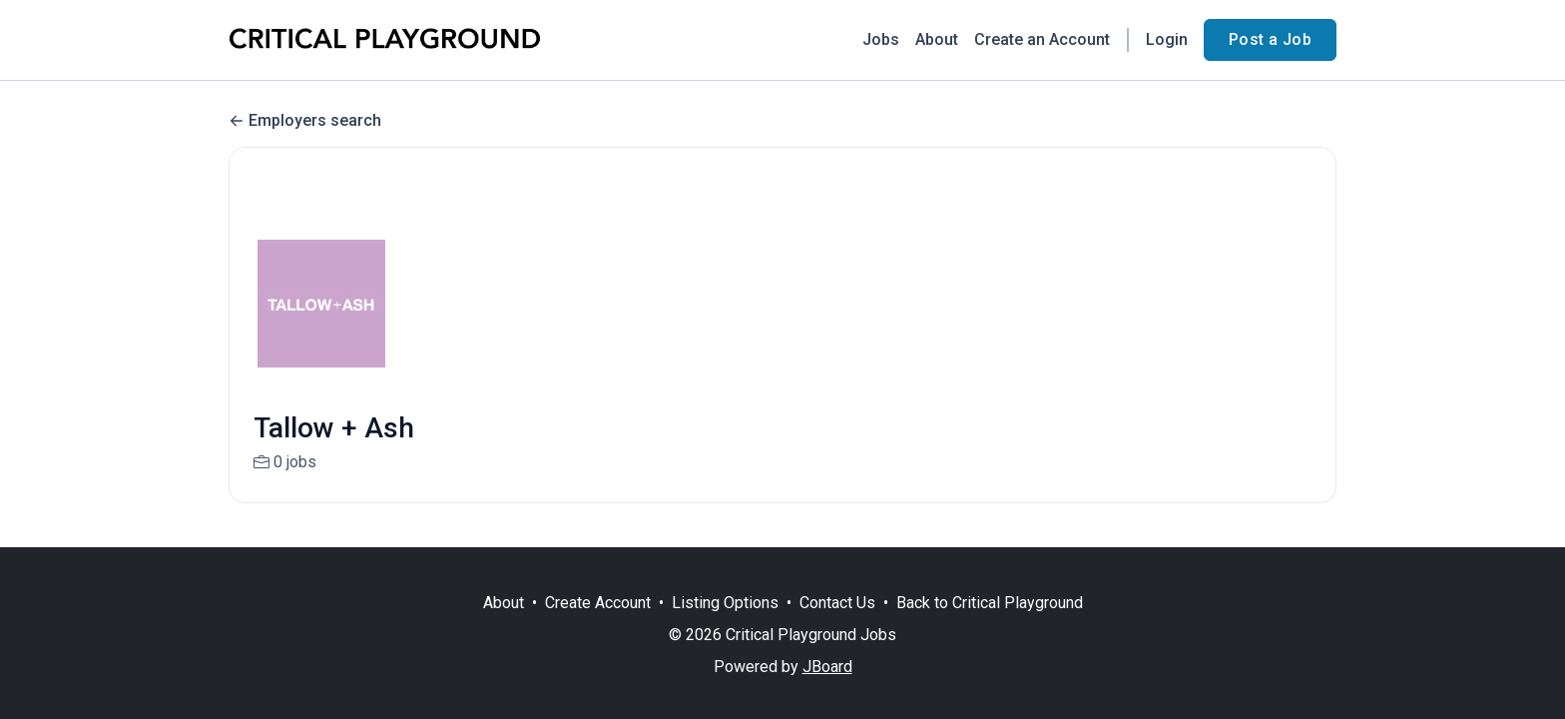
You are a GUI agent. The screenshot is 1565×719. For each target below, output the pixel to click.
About (936, 39)
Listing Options (725, 602)
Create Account (598, 602)
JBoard (827, 666)
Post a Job (1270, 39)
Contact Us (837, 602)
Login (1167, 39)
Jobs (880, 39)
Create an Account (1042, 39)
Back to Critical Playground (989, 602)
